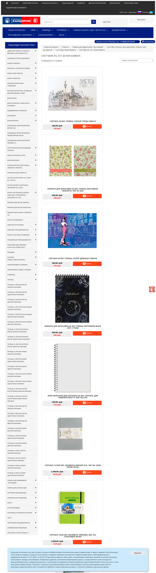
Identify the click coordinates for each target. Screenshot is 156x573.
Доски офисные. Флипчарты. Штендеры (21, 104)
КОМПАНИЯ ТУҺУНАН (30, 3)
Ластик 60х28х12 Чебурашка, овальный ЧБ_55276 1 (18, 186)
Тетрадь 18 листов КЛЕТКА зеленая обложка (17, 407)
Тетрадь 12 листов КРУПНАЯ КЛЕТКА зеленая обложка (17, 330)
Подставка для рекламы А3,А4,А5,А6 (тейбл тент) (16, 246)
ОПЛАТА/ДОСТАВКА (131, 3)
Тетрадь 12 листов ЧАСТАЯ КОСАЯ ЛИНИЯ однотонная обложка (17, 398)
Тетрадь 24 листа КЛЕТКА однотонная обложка (16, 459)
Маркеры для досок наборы (18, 202)
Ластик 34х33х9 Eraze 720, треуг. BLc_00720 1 (19, 179)
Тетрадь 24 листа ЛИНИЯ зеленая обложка (16, 467)
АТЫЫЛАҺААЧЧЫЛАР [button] (50, 3)
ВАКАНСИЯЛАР (115, 3)
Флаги (21, 502)
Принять (137, 553)
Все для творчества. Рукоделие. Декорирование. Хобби (21, 91)
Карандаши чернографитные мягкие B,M (18, 127)
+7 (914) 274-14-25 (127, 42)
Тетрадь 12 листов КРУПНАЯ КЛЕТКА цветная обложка (17, 345)
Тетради (21, 279)
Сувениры (21, 274)
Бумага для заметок (21, 73)
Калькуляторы (21, 120)
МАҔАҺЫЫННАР (68, 3)
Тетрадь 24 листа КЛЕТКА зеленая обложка (16, 452)
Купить (68, 113)
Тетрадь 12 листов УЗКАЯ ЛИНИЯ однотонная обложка (19, 383)
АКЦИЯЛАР (81, 3)
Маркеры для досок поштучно (19, 207)
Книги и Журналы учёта (21, 155)
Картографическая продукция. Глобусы (21, 148)
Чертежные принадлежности (21, 522)
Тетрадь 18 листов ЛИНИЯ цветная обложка (17, 444)
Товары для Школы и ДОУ (21, 487)
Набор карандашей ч (15, 220)
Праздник (21, 252)
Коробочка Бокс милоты (17, 172)
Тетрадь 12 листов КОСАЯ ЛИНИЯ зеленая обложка (19, 308)
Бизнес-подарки (21, 63)
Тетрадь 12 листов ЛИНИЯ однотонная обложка (17, 360)
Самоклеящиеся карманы (21, 264)
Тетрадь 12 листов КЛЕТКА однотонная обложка (17, 293)
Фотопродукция (21, 507)
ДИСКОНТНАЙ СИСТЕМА (97, 3)
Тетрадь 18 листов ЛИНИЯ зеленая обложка (17, 430)
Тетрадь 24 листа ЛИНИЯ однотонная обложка (16, 474)
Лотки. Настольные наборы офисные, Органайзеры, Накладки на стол (21, 194)
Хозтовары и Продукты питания (21, 512)
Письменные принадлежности (21, 239)
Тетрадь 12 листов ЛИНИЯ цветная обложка (17, 368)
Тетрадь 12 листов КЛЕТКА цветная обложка (17, 301)
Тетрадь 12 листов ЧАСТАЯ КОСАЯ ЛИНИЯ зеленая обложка (19, 390)
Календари (21, 115)
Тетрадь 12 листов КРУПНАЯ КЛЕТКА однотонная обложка (18, 338)
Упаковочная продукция (21, 497)
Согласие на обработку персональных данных (93, 567)
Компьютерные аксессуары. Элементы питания (21, 166)
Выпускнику (12, 98)
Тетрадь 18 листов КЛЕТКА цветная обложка (17, 422)
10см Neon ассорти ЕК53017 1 (18, 533)
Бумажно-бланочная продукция (21, 84)
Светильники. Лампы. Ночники (19, 269)
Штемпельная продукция (21, 527)
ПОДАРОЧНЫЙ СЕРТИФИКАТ (16, 8)
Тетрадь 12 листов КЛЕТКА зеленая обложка (17, 286)
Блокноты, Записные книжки (21, 68)
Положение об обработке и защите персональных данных (56, 567)
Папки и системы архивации (21, 234)
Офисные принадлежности (21, 229)
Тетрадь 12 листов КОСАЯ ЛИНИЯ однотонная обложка (19, 316)
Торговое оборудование (21, 492)
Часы (9, 518)
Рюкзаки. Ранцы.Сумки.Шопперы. (21, 258)
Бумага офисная (21, 78)
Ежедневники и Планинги (21, 110)
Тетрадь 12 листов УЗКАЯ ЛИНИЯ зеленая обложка (19, 375)
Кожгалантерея (21, 160)
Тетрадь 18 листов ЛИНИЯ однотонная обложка (17, 437)
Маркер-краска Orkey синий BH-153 (19, 214)
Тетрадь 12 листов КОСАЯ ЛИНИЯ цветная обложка (19, 323)
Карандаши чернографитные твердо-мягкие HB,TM (18, 134)
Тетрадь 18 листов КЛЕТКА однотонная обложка (17, 415)
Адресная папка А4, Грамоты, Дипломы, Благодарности (21, 51)
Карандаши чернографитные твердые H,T (18, 142)
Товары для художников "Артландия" (21, 481)
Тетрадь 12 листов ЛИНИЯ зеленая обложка (17, 353)
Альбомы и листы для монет (18, 58)
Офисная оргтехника (21, 224)
